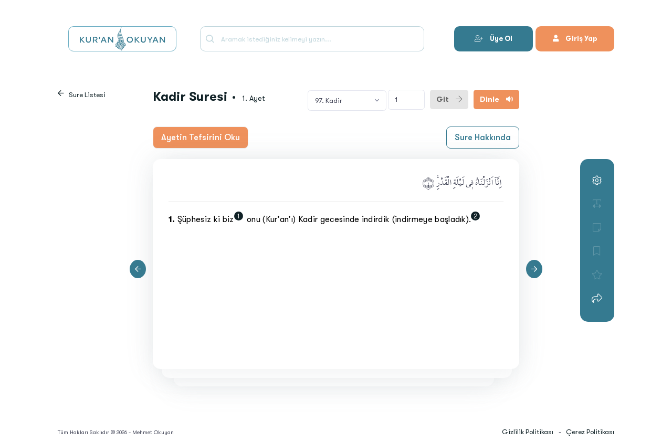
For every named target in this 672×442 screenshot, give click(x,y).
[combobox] (347, 100)
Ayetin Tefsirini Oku (200, 137)
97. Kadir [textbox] (328, 100)
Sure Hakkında (483, 137)
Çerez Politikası (590, 432)
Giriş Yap (575, 39)
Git (449, 99)
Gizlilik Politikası (527, 432)
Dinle (496, 99)
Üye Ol (493, 39)
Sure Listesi (87, 95)
